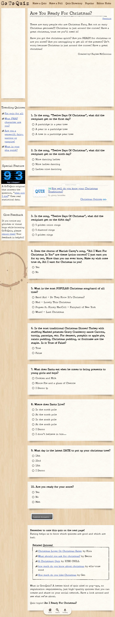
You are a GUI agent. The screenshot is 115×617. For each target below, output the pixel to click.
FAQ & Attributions (90, 603)
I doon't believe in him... (47, 419)
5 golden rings (41, 229)
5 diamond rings (42, 224)
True (35, 337)
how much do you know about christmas (61, 547)
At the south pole (43, 409)
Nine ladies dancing (44, 161)
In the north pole (43, 395)
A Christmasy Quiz (49, 542)
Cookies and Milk (42, 365)
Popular (89, 3)
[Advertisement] (71, 80)
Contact (68, 603)
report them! (9, 234)
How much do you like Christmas (57, 556)
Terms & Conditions (25, 603)
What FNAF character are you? (13, 122)
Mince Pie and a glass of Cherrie (52, 370)
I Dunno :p (38, 375)
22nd (35, 444)
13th (34, 439)
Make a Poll (56, 3)
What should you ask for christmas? (59, 537)
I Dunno (37, 414)
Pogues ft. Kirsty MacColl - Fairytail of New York (62, 297)
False (35, 342)
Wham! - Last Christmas (46, 302)
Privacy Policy (50, 603)
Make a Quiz (40, 3)
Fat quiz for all (14, 113)
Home (50, 610)
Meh (34, 484)
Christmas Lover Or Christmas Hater (60, 532)
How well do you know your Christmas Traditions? (72, 186)
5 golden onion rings (45, 219)
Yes (34, 259)
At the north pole (43, 400)
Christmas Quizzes (92, 195)
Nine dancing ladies (44, 157)
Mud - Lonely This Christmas (50, 293)
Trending (65, 610)
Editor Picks (104, 3)
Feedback (107, 19)
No (34, 264)
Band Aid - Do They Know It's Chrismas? (57, 288)
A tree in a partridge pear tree (51, 133)
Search (57, 610)
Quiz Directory (74, 3)
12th (34, 449)
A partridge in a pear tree (48, 123)
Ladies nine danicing (45, 166)
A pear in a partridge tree (48, 128)
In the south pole (43, 405)
